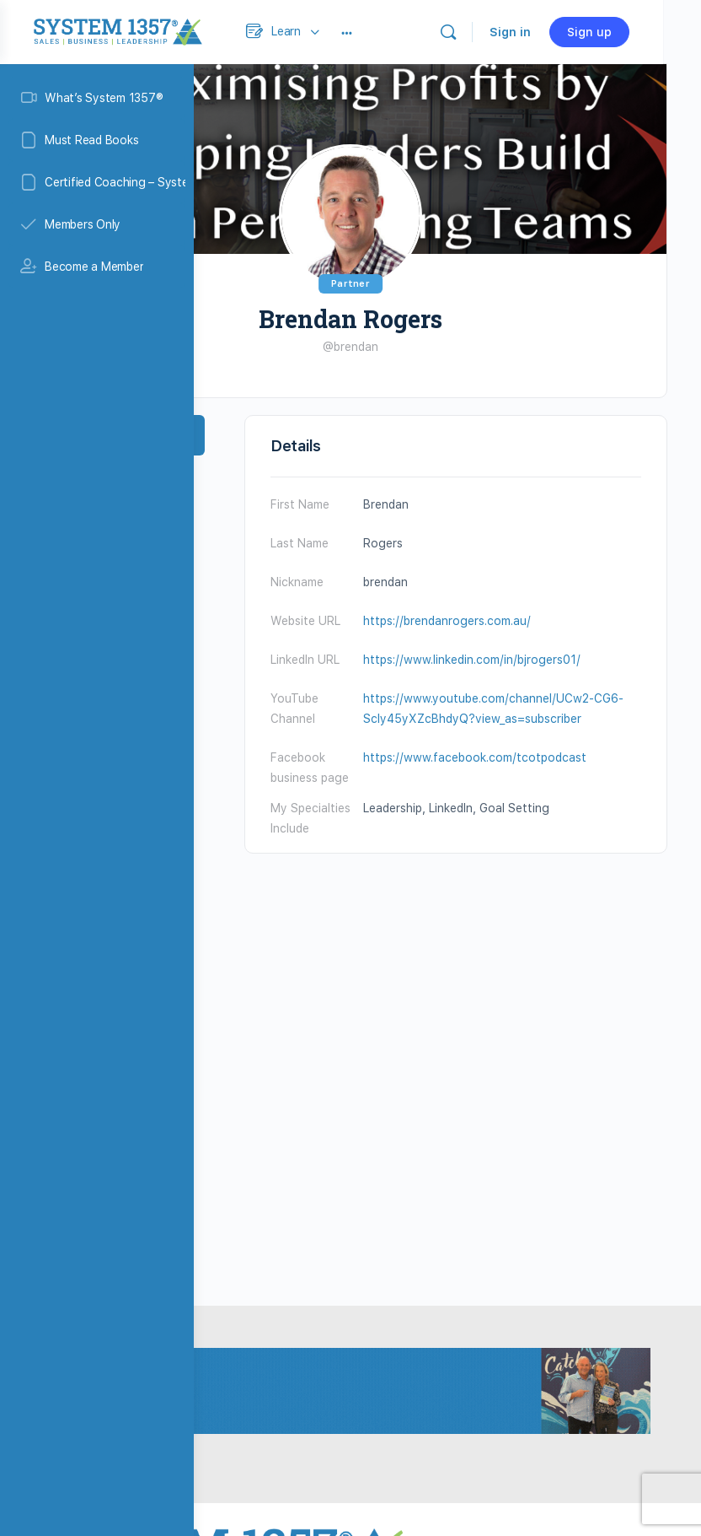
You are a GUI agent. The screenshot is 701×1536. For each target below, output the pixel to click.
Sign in (613, 32)
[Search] (551, 32)
